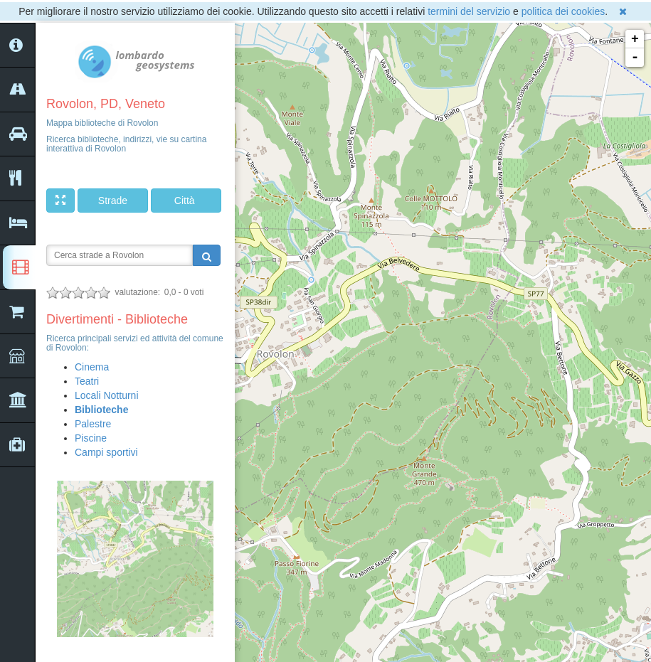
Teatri (87, 381)
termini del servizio (469, 11)
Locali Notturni (107, 395)
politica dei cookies (563, 11)
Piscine (91, 438)
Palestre (93, 423)
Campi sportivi (106, 452)
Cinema (92, 367)
